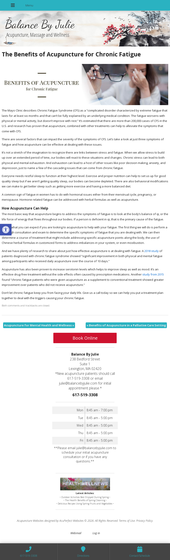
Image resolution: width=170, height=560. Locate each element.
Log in (96, 533)
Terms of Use (127, 521)
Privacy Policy (144, 521)
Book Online (85, 338)
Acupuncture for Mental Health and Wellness (39, 325)
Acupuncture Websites (30, 521)
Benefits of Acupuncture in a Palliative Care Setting (126, 325)
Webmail (75, 533)
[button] (6, 229)
